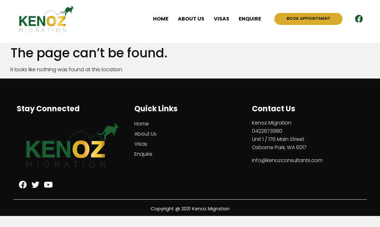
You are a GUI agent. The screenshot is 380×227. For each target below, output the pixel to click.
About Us (191, 18)
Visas (221, 18)
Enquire (250, 18)
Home (160, 18)
